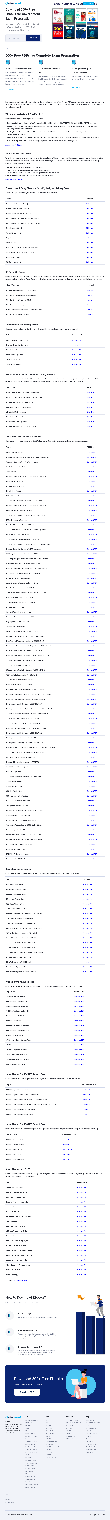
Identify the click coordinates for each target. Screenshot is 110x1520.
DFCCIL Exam (50, 1455)
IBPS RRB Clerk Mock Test (73, 1423)
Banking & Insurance (31, 1420)
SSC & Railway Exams (92, 1431)
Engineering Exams (31, 1452)
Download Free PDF (33, 38)
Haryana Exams (30, 1468)
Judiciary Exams (30, 1444)
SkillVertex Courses (31, 1487)
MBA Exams (29, 1431)
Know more (11, 89)
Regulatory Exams (91, 1433)
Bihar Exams (29, 1471)
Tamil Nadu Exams (31, 1441)
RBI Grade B (49, 1444)
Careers (7, 1497)
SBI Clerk (48, 1425)
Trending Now (90, 1420)
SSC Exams (28, 1423)
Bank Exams (89, 1425)
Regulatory (28, 1425)
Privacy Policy (9, 1502)
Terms (7, 1505)
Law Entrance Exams (31, 1447)
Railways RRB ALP (71, 1436)
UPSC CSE (49, 1449)
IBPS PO (48, 1423)
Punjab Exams (29, 1466)
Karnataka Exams (30, 1439)
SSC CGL (48, 1436)
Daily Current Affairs (20, 1280)
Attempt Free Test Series (13, 145)
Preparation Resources (93, 1423)
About (7, 1494)
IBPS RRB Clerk (50, 1433)
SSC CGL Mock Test (72, 1420)
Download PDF (76, 340)
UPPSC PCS (49, 1452)
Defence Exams (30, 1476)
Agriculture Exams (31, 1449)
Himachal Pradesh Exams (33, 1482)
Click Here (89, 204)
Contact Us (8, 1499)
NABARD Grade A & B (52, 1447)
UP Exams (28, 1457)
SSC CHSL (49, 1439)
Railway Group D (51, 1457)
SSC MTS (68, 1433)
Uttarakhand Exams (31, 1463)
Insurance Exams (91, 1428)
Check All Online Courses (13, 179)
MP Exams (28, 1474)
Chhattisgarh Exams (31, 1484)
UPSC (27, 1428)
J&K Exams (28, 1455)
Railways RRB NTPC (52, 1441)
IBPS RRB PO (49, 1431)
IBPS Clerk (49, 1428)
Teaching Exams (30, 1479)
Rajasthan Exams (30, 1460)
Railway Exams (30, 1433)
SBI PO (48, 1420)
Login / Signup (88, 3)
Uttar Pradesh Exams (92, 1447)
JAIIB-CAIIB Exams (31, 1436)
